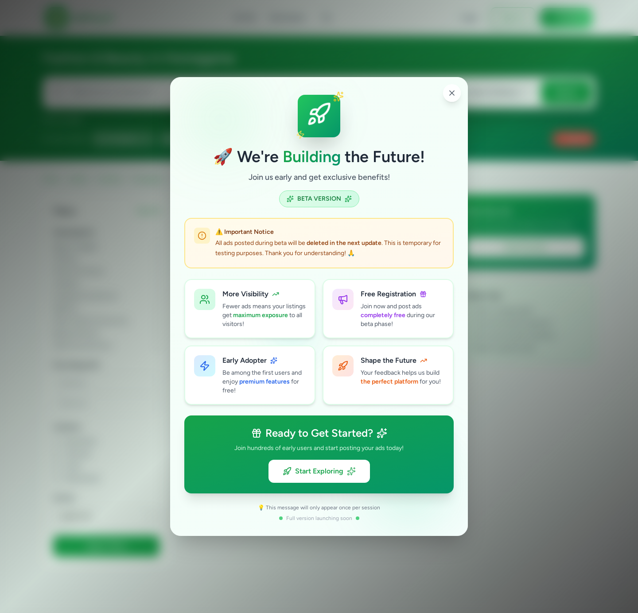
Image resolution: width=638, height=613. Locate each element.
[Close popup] (452, 93)
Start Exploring (319, 471)
